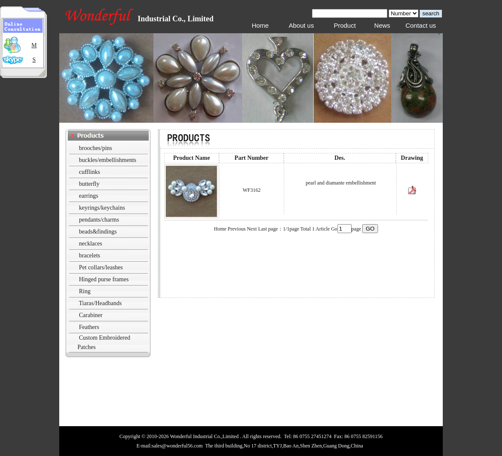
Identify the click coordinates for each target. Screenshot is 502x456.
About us (301, 25)
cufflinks (89, 172)
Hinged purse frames (104, 279)
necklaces (90, 243)
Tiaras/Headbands (100, 303)
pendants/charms (99, 219)
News (382, 25)
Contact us (420, 25)
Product (345, 25)
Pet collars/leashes (101, 267)
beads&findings (98, 231)
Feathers (89, 327)
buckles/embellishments (107, 160)
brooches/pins (95, 148)
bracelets (89, 255)
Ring (84, 291)
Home (260, 25)
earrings (88, 196)
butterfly (89, 184)
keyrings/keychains (102, 208)
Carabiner (90, 315)
